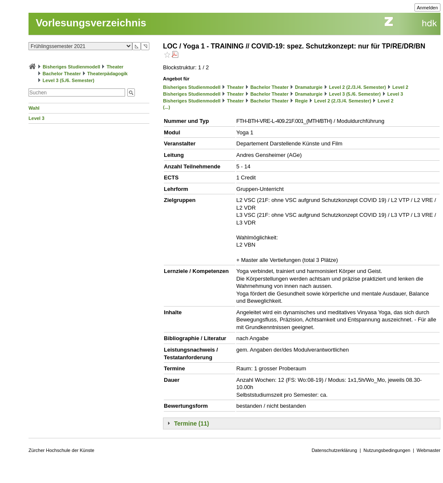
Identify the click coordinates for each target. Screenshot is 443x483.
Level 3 (36, 118)
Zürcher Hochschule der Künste (61, 450)
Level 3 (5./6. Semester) (68, 80)
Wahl (34, 108)
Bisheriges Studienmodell (71, 66)
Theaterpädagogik (107, 73)
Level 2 (400, 87)
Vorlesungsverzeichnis (91, 22)
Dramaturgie (309, 87)
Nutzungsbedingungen (386, 450)
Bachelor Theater (62, 73)
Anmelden (427, 7)
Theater (114, 66)
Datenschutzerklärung (334, 450)
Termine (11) (191, 423)
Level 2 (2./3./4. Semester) (357, 87)
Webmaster (428, 450)
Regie (301, 100)
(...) (166, 107)
